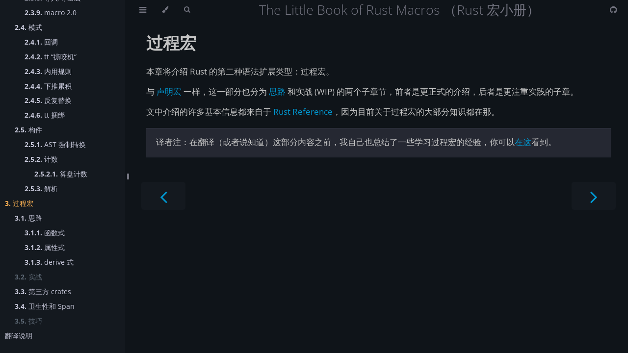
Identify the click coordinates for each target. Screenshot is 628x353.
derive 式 (49, 262)
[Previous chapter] (163, 196)
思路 (28, 218)
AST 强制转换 (55, 144)
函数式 (45, 232)
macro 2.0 (51, 12)
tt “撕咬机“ (51, 56)
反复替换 (48, 100)
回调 (41, 42)
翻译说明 (18, 335)
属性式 (45, 247)
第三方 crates (43, 291)
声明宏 (169, 91)
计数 (41, 159)
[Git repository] (613, 9)
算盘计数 (60, 173)
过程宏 (19, 203)
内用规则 (48, 71)
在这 (523, 142)
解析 (41, 188)
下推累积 (48, 86)
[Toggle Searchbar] (187, 10)
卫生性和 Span (45, 306)
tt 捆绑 (45, 115)
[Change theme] (165, 10)
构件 (28, 129)
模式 (28, 27)
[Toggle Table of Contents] (142, 10)
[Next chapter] (594, 196)
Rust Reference (303, 111)
